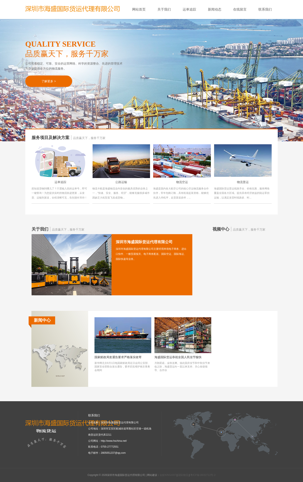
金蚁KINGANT (168, 475)
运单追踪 (192, 9)
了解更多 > (48, 81)
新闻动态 (217, 9)
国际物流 (183, 475)
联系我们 (265, 9)
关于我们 (167, 9)
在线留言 (242, 9)
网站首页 (139, 9)
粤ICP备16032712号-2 (202, 475)
